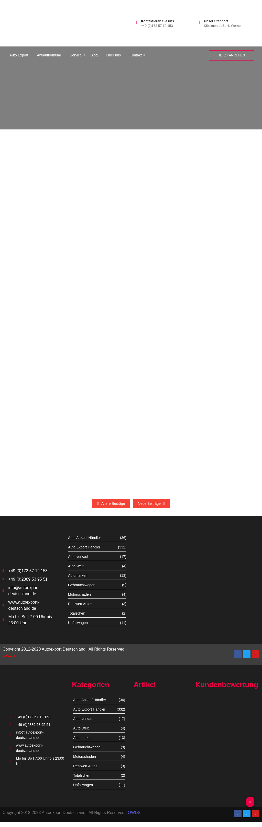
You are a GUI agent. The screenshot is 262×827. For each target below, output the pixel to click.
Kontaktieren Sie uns (157, 21)
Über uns (113, 55)
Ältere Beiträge (111, 503)
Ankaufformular (49, 55)
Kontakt (136, 55)
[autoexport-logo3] (25, 22)
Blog (94, 55)
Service (77, 55)
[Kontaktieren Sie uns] (136, 22)
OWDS (9, 655)
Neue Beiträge (151, 503)
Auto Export (19, 55)
